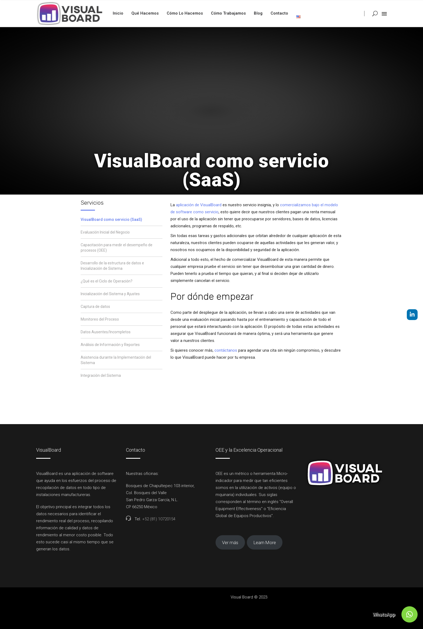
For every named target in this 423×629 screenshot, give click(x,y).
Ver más (230, 542)
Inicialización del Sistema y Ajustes (110, 294)
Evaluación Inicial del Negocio (105, 232)
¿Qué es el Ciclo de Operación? (106, 281)
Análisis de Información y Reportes (110, 344)
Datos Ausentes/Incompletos (106, 332)
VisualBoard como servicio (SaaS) (111, 219)
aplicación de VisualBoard (198, 204)
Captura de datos (95, 306)
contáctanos (225, 350)
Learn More (265, 542)
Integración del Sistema (101, 375)
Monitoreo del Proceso (100, 319)
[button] (409, 614)
